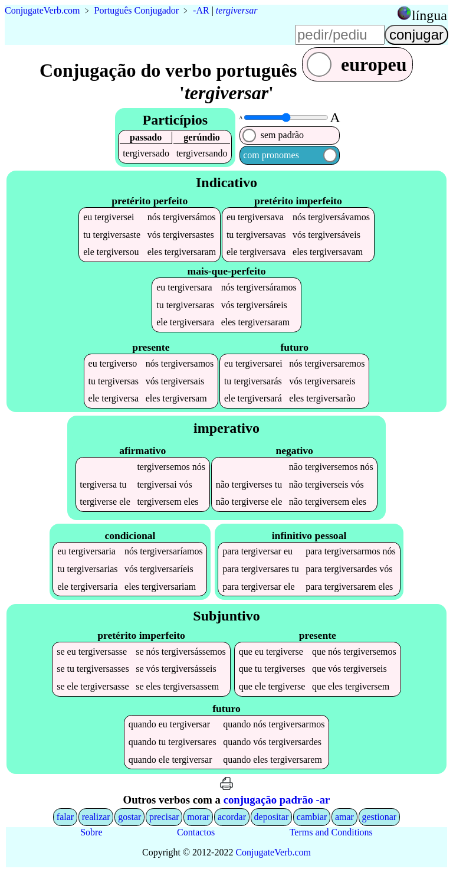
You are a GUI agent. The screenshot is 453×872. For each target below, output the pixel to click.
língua (429, 15)
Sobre (91, 832)
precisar (164, 817)
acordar (232, 817)
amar (344, 817)
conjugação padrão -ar (277, 799)
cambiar (312, 817)
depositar (271, 817)
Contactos (196, 832)
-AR (201, 10)
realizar (96, 817)
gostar (129, 817)
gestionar (379, 817)
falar (65, 817)
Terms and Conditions (331, 832)
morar (198, 817)
